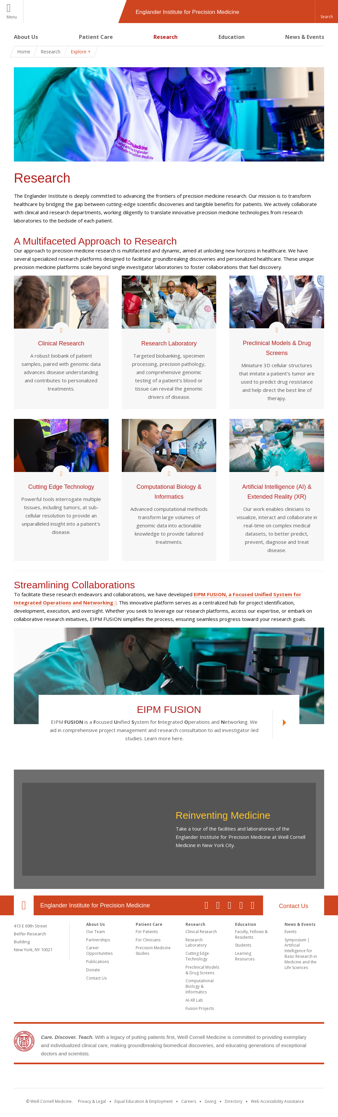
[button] (326, 11)
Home (23, 51)
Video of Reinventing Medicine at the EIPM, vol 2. (97, 829)
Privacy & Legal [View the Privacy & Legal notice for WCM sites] (92, 1101)
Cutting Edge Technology (197, 956)
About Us (26, 37)
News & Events (304, 37)
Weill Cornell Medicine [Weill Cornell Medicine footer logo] (169, 1077)
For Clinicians (148, 940)
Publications (97, 961)
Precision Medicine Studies (153, 950)
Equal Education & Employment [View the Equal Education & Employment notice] (144, 1101)
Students (243, 945)
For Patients (147, 931)
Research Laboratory (196, 942)
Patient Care (96, 37)
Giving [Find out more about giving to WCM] (210, 1101)
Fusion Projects (200, 1008)
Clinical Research (201, 931)
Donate (93, 970)
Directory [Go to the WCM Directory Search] (233, 1101)
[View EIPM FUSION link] (279, 724)
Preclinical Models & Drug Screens (202, 970)
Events (290, 931)
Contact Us (293, 906)
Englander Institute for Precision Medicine (95, 905)
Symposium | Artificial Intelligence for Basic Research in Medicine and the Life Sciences (301, 953)
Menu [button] (12, 17)
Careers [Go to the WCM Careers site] (188, 1101)
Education (232, 37)
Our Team (95, 931)
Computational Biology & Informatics (200, 986)
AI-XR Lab (194, 1000)
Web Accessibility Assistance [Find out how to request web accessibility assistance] (277, 1101)
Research (165, 37)
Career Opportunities (99, 950)
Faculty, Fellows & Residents (251, 934)
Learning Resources (244, 956)
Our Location (24, 905)
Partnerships (98, 940)
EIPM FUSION (169, 709)
